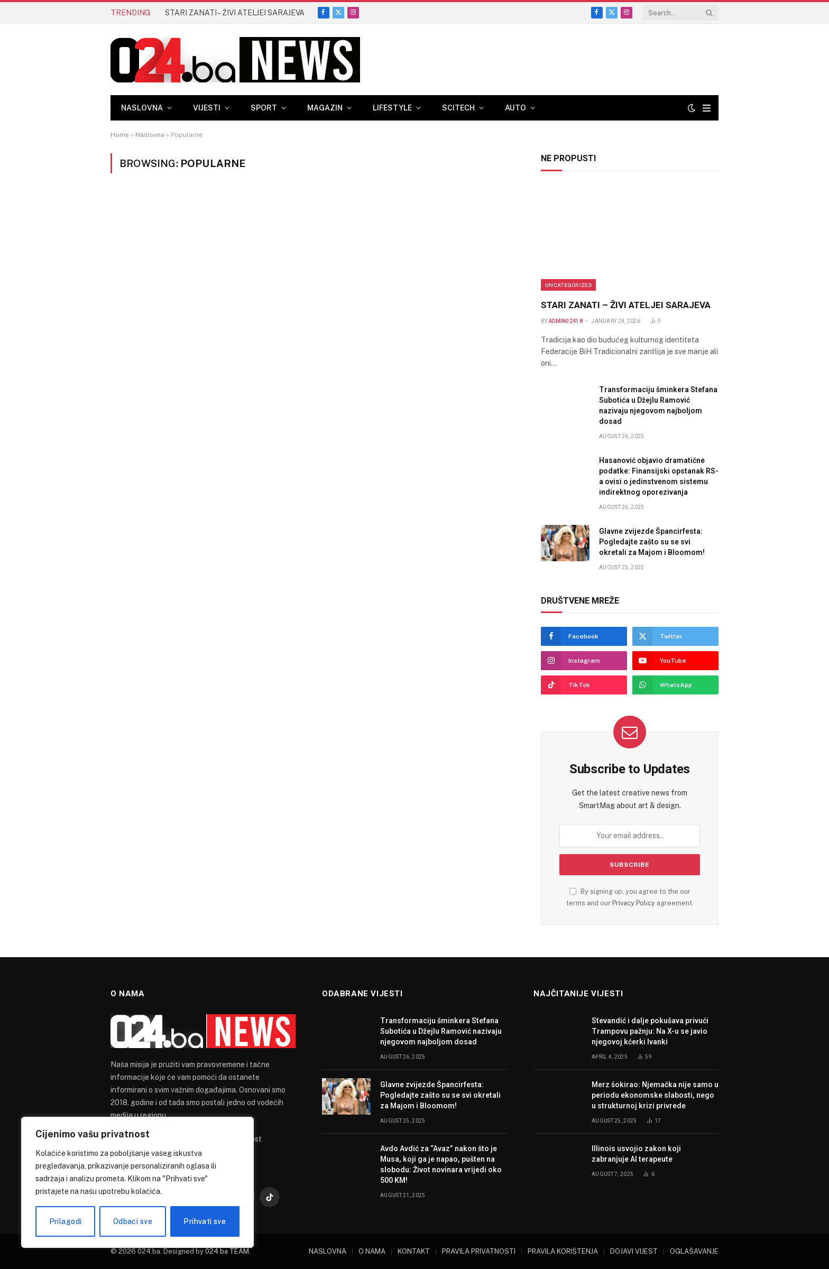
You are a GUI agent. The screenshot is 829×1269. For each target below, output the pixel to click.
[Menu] (707, 108)
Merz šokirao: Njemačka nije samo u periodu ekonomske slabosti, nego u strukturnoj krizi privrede (655, 1095)
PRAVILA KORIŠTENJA (563, 1251)
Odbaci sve (132, 1221)
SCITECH (458, 108)
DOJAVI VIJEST (634, 1251)
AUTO (515, 108)
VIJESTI (206, 108)
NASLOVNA (142, 108)
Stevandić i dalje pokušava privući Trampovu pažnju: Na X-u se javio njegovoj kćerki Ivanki (650, 1031)
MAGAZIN (325, 108)
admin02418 (566, 321)
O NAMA (371, 1251)
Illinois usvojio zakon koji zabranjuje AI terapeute (636, 1153)
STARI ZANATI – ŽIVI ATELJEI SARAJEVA (235, 12)
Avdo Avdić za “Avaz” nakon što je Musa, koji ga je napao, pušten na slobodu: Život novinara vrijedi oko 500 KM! (441, 1164)
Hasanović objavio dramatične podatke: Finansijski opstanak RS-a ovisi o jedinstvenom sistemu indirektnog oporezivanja (659, 476)
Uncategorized (568, 285)
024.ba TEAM (227, 1251)
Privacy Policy (633, 903)
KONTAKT (414, 1251)
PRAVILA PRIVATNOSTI (478, 1251)
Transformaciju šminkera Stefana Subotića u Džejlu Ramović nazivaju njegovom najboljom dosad (658, 405)
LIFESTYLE (392, 108)
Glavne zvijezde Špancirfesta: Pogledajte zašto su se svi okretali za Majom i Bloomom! (652, 542)
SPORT (264, 108)
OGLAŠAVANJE (694, 1251)
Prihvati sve (204, 1221)
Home (119, 134)
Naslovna (149, 134)
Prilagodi (65, 1221)
